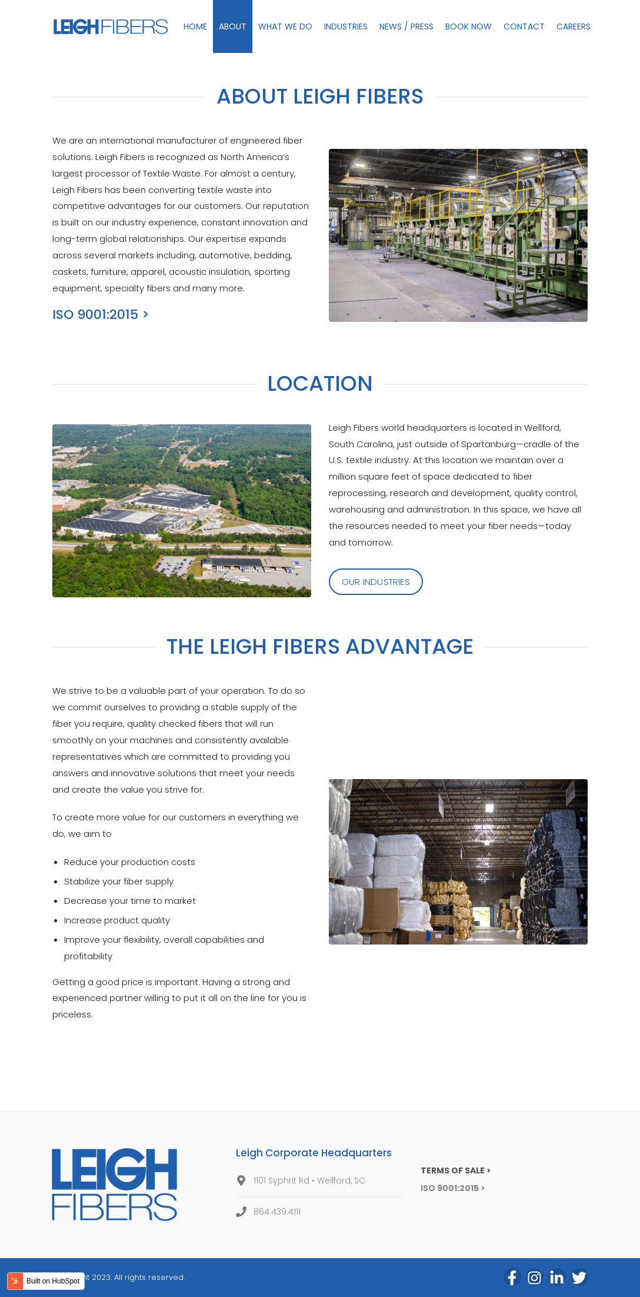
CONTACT (524, 26)
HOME (195, 26)
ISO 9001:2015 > (100, 314)
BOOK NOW (468, 26)
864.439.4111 (277, 1212)
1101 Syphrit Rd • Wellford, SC (309, 1180)
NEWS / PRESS (406, 26)
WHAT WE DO (285, 26)
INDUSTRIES (346, 26)
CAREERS (573, 26)
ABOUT (232, 26)
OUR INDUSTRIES (376, 582)
